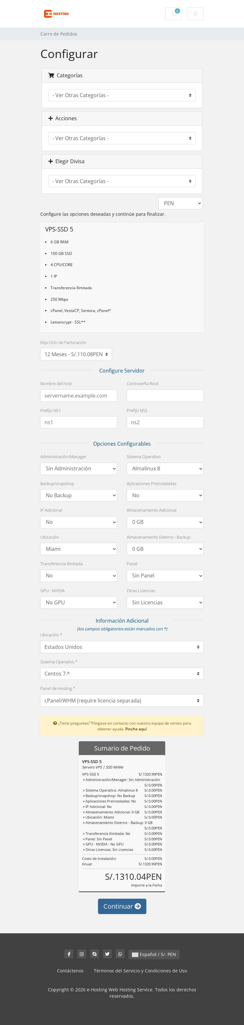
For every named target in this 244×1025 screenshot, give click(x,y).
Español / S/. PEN (154, 954)
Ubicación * (51, 635)
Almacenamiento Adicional (151, 510)
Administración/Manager (63, 456)
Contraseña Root (143, 383)
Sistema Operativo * (58, 662)
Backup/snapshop (57, 483)
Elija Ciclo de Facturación (63, 342)
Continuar (122, 906)
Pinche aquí (136, 728)
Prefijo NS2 (137, 410)
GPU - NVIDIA (52, 590)
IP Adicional (51, 510)
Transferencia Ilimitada (61, 564)
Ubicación (49, 537)
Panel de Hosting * (57, 688)
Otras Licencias (141, 590)
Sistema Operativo (144, 456)
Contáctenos (70, 971)
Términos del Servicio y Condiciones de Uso (140, 971)
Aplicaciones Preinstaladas (151, 483)
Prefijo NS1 (50, 410)
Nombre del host (56, 383)
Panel (132, 564)
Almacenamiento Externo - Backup (159, 537)
